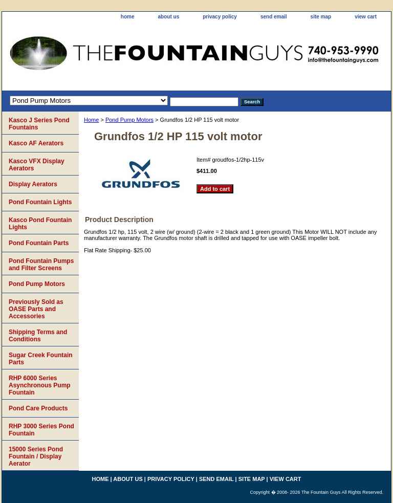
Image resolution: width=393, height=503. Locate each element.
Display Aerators (33, 184)
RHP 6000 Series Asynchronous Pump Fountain (40, 385)
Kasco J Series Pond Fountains (39, 124)
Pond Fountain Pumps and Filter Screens (41, 264)
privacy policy (220, 16)
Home (91, 120)
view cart (366, 16)
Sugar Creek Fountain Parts (41, 359)
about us (169, 16)
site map (321, 16)
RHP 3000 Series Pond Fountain (41, 430)
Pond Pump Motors (129, 120)
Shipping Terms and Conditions (38, 336)
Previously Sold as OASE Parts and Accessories (36, 309)
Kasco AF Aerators (36, 143)
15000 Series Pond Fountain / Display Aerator (36, 456)
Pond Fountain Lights (40, 202)
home (128, 16)
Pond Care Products (38, 408)
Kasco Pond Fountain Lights (40, 223)
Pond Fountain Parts (39, 243)
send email (273, 16)
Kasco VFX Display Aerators (36, 165)
